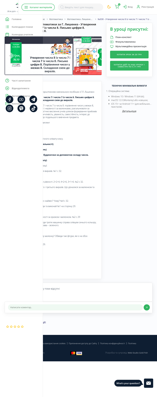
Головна (52, 19)
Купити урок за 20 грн (136, 67)
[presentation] (53, 59)
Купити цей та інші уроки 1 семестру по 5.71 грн (136, 82)
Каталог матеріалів (63, 7)
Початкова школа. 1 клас (74, 19)
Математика (99, 19)
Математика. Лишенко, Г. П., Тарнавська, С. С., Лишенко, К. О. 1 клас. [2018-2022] (125, 19)
